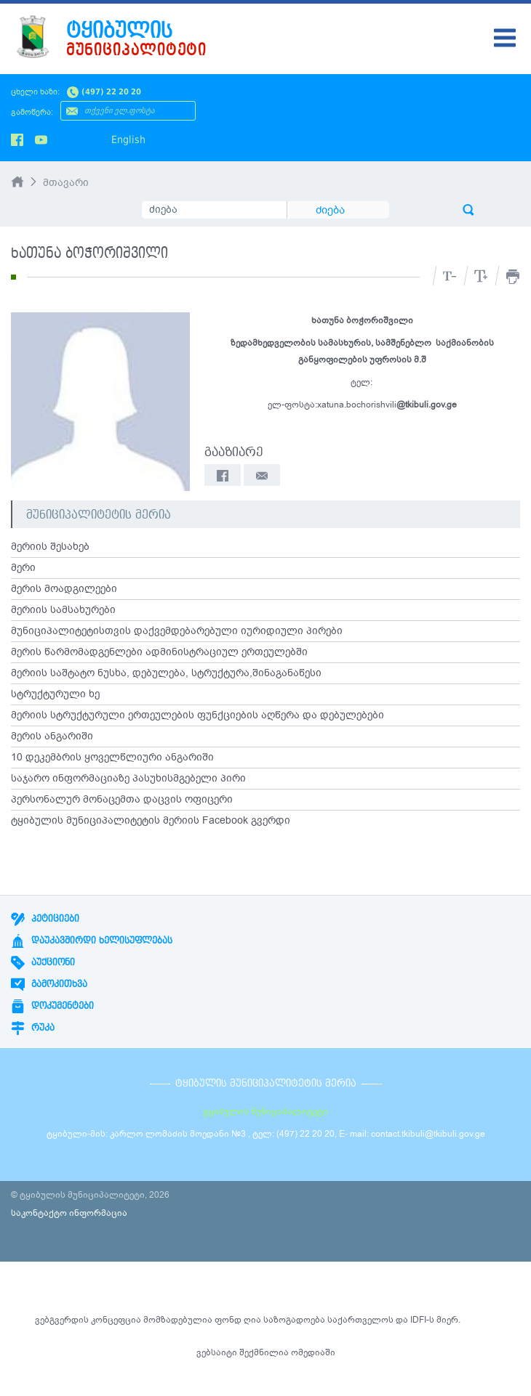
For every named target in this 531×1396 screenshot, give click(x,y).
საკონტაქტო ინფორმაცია (69, 1213)
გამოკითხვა (49, 984)
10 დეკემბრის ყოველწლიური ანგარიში (112, 757)
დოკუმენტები (52, 1006)
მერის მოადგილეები (64, 589)
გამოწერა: (32, 112)
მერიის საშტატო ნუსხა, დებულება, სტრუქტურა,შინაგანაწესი (166, 673)
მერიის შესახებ (50, 547)
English (128, 139)
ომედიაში (313, 1352)
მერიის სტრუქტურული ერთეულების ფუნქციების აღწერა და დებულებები (197, 715)
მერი (23, 568)
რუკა (33, 1028)
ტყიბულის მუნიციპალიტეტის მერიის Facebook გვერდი (150, 821)
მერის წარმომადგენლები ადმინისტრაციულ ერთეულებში (159, 652)
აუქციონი (43, 962)
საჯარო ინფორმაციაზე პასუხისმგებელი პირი (128, 778)
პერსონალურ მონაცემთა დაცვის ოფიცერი (122, 799)
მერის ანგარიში (52, 736)
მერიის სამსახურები (63, 610)
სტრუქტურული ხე (55, 694)
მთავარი (66, 182)
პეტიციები (45, 919)
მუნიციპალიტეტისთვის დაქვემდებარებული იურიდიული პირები (177, 631)
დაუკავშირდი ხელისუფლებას (91, 941)
